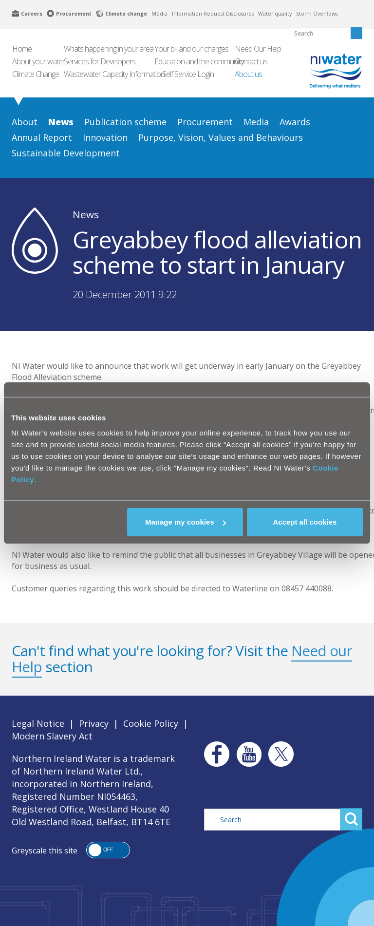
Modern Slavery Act (52, 736)
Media (159, 13)
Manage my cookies (185, 522)
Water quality (275, 13)
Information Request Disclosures (213, 13)
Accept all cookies (305, 522)
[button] (108, 850)
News (86, 214)
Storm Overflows (316, 13)
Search (351, 819)
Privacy (94, 723)
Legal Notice (38, 723)
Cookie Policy (150, 723)
